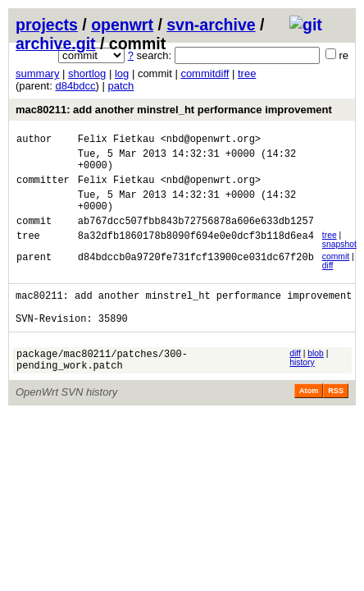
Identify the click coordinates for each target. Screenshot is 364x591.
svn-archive (210, 25)
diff (328, 282)
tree (247, 73)
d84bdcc (75, 86)
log (122, 73)
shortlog (87, 73)
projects (47, 25)
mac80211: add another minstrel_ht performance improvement (174, 109)
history (301, 387)
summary (37, 73)
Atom (308, 420)
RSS (336, 420)
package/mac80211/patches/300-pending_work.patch (102, 387)
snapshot (339, 261)
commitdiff (204, 73)
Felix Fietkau (116, 141)
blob (315, 378)
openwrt (122, 25)
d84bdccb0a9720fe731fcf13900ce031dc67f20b (196, 276)
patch (121, 86)
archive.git (56, 43)
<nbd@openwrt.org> (211, 141)
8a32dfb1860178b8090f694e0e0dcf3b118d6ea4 (196, 255)
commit (335, 273)
